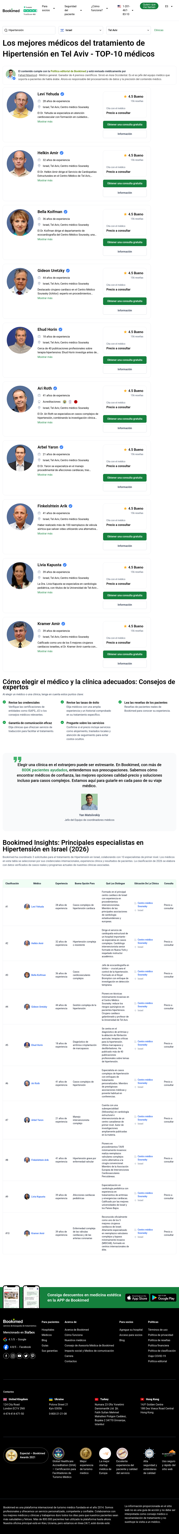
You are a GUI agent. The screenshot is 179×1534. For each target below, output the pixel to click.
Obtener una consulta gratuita (124, 124)
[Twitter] (26, 1356)
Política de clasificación (162, 1350)
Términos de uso (157, 1329)
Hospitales (48, 1329)
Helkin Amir (37, 943)
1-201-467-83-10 (126, 10)
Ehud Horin (37, 1045)
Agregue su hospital (131, 1329)
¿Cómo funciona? (99, 8)
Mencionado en (19, 1332)
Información (125, 133)
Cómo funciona (74, 1335)
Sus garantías (50, 1350)
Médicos (47, 1335)
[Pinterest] (32, 1356)
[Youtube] (19, 1356)
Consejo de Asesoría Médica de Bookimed (89, 1345)
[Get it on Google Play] (163, 1298)
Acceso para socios (130, 1335)
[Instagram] (13, 1356)
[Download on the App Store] (137, 1298)
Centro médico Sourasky (145, 905)
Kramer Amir (37, 1233)
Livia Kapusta (38, 1196)
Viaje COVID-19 (157, 1356)
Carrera (69, 1356)
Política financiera (158, 1345)
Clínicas (158, 30)
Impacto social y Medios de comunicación (89, 1350)
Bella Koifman (38, 975)
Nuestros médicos (75, 1340)
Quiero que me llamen (149, 6)
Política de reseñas (159, 1340)
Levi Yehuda (37, 906)
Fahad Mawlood (27, 75)
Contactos (71, 1361)
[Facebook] (6, 1356)
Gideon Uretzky (39, 1006)
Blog (44, 1340)
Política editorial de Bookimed (68, 71)
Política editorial (157, 1361)
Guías (45, 1345)
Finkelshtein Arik (40, 1160)
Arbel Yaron (37, 1120)
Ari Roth (35, 1083)
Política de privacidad (160, 1335)
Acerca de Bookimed (77, 1329)
